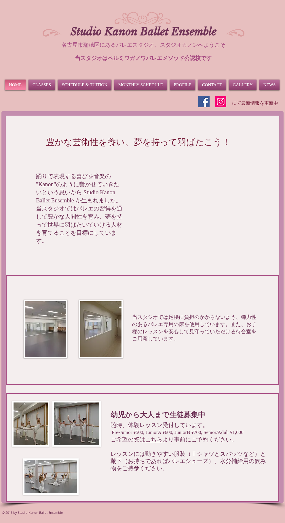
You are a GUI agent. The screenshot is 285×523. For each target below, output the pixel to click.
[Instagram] (220, 101)
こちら (153, 439)
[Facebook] (204, 101)
